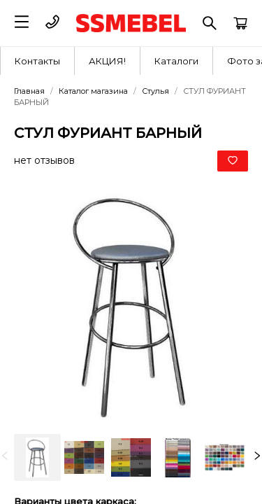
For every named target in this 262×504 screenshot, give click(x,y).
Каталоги (176, 60)
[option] (37, 457)
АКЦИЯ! (107, 60)
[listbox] (131, 457)
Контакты (37, 60)
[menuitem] (38, 61)
